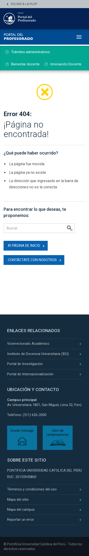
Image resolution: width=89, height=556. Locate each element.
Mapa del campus (21, 509)
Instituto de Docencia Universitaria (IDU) (38, 354)
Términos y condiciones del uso (32, 489)
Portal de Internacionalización (30, 374)
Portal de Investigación (25, 364)
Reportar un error (20, 519)
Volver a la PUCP (24, 4)
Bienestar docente (25, 64)
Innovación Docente (65, 64)
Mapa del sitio (18, 499)
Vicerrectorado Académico (28, 343)
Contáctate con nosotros (32, 260)
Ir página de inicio (24, 245)
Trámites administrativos (30, 52)
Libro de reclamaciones (58, 433)
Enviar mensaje (22, 430)
